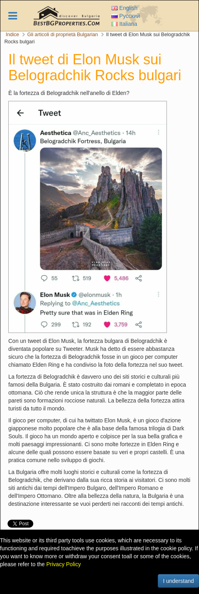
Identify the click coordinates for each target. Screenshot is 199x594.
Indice (12, 34)
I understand (178, 581)
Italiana (124, 24)
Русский (125, 16)
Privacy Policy (63, 564)
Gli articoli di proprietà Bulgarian (62, 34)
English (124, 8)
